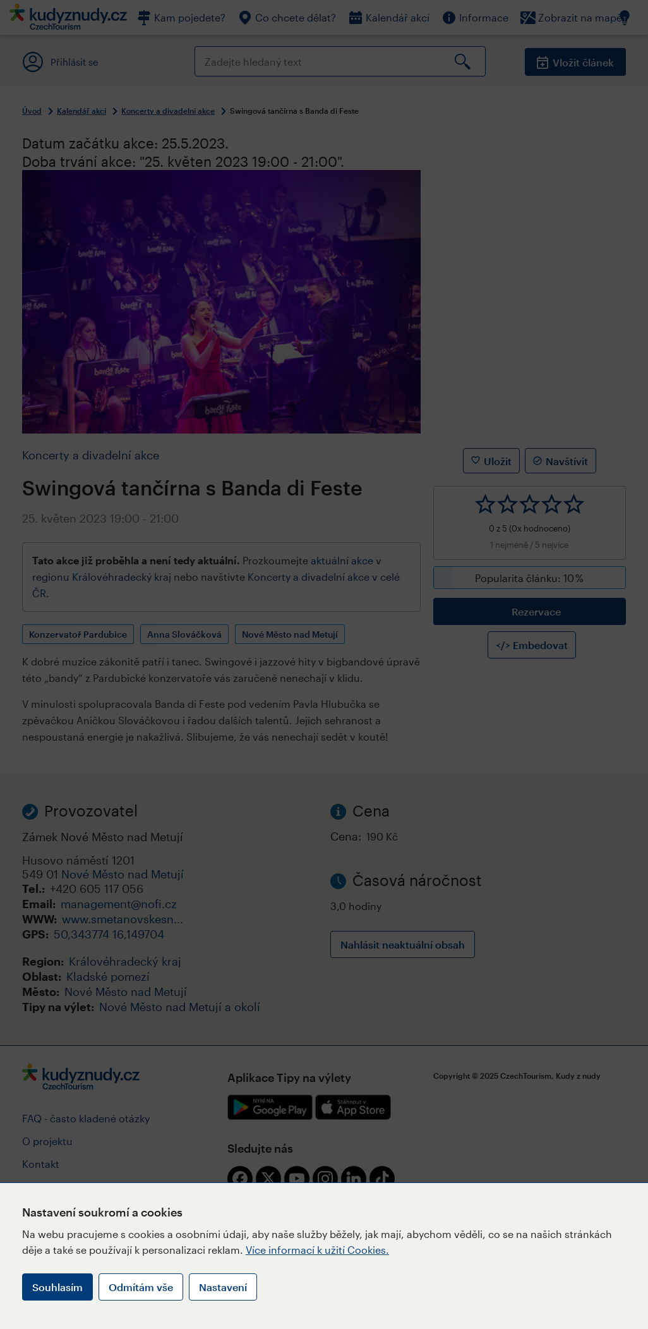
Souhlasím (57, 1287)
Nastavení (223, 1287)
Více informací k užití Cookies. (317, 1250)
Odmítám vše (141, 1287)
